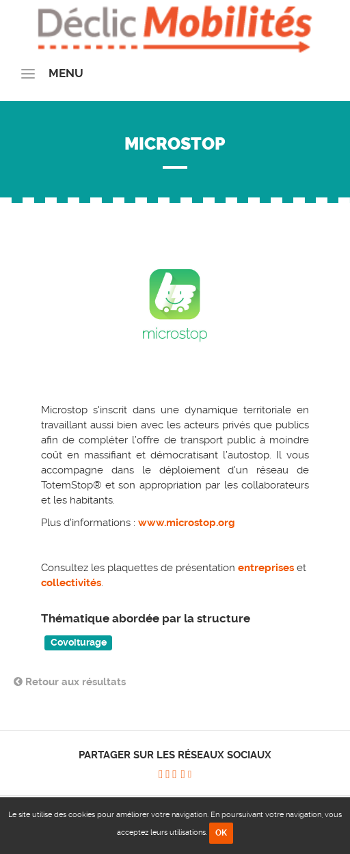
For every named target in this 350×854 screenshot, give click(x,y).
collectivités (71, 583)
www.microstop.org (186, 522)
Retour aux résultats (70, 682)
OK (221, 833)
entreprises (267, 568)
